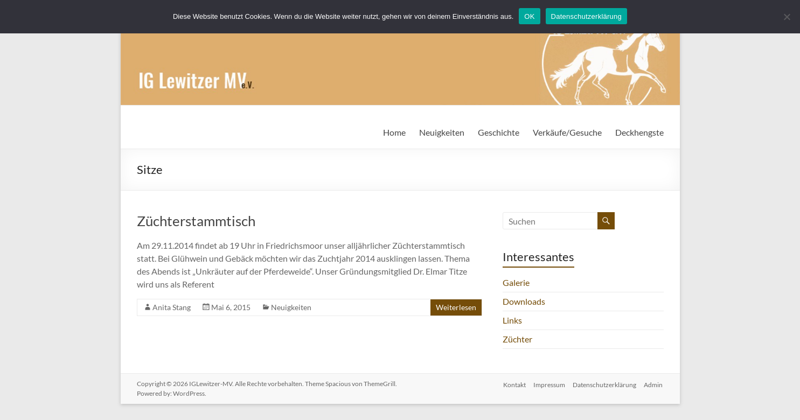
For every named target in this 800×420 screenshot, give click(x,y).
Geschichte (498, 132)
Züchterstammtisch (196, 220)
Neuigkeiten (441, 132)
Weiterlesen (456, 307)
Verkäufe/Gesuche (567, 132)
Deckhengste (639, 132)
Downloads (524, 301)
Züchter (517, 339)
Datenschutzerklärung (604, 384)
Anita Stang (171, 307)
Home (394, 132)
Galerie (516, 282)
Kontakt (512, 384)
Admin (654, 384)
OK (529, 16)
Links (512, 320)
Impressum (548, 384)
